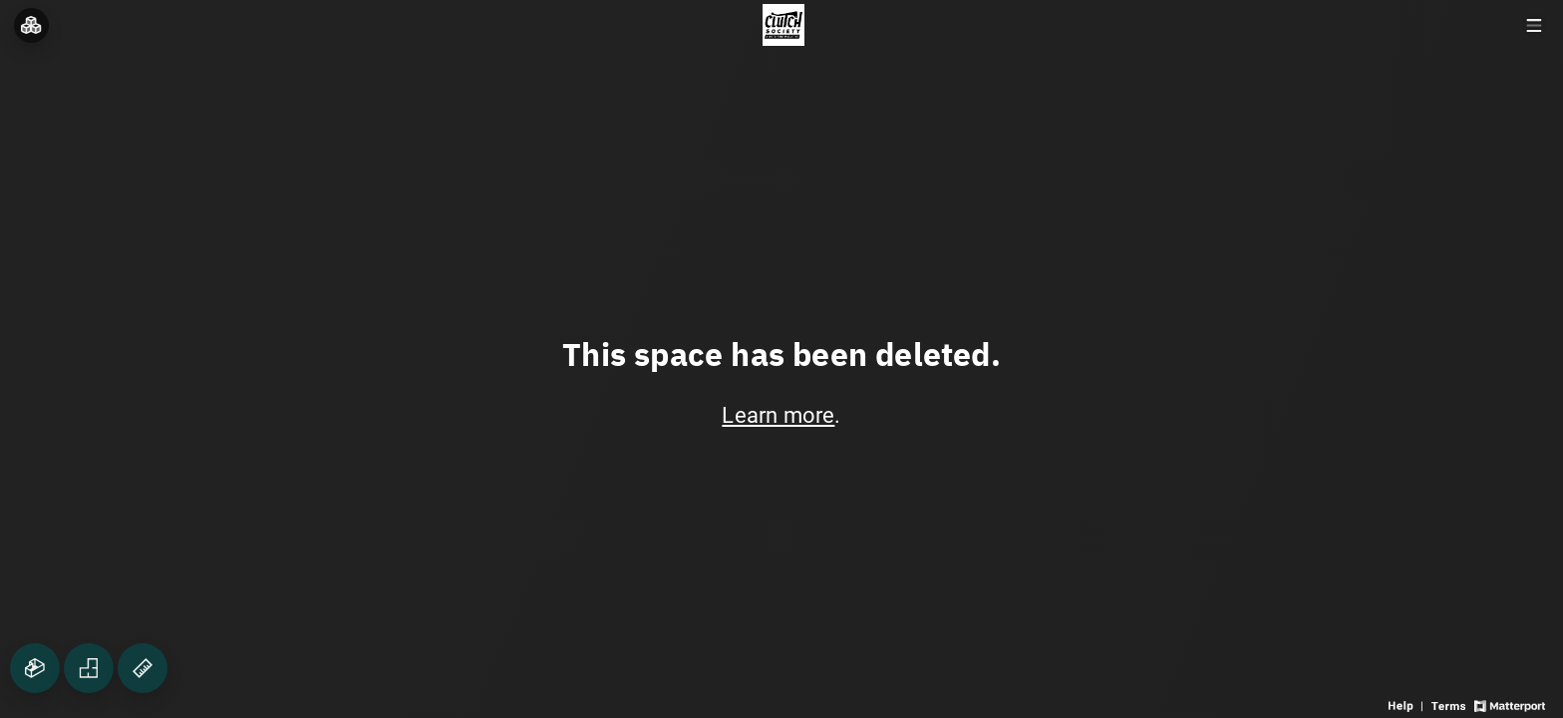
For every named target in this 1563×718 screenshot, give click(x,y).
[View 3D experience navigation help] (1407, 704)
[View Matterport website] (1509, 704)
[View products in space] (1533, 25)
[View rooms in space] (31, 25)
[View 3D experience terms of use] (1449, 704)
